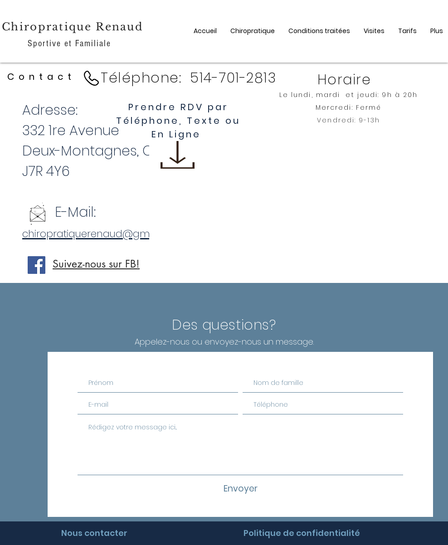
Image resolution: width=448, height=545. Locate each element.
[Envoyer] (240, 489)
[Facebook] (36, 265)
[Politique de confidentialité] (301, 533)
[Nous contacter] (94, 533)
